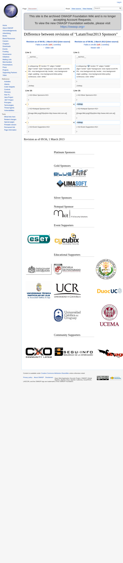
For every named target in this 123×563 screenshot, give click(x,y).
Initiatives (6, 57)
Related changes (10, 119)
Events (5, 49)
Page (24, 9)
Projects (5, 70)
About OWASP (8, 28)
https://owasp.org (71, 26)
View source (77, 9)
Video (5, 75)
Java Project (8, 97)
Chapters (6, 44)
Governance (7, 54)
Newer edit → (96, 48)
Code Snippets (9, 87)
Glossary (7, 92)
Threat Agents (9, 108)
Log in (119, 2)
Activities (7, 82)
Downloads (7, 46)
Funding (5, 52)
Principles (7, 102)
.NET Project (8, 100)
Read (69, 9)
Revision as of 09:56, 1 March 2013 (90, 42)
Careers (5, 41)
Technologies (9, 105)
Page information (10, 130)
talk (50, 45)
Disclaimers (49, 377)
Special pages (9, 122)
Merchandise (7, 62)
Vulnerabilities (9, 110)
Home (5, 25)
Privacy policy (27, 377)
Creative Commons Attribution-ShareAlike (55, 373)
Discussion (32, 9)
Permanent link (9, 127)
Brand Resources (9, 39)
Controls (7, 89)
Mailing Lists (7, 59)
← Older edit (48, 48)
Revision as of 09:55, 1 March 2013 (41, 42)
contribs (57, 45)
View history (88, 9)
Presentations (7, 65)
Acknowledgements (10, 31)
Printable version (10, 125)
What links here (9, 117)
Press (5, 67)
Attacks (6, 84)
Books (5, 36)
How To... (7, 95)
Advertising (7, 33)
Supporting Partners (10, 73)
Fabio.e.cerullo (42, 45)
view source (64, 42)
